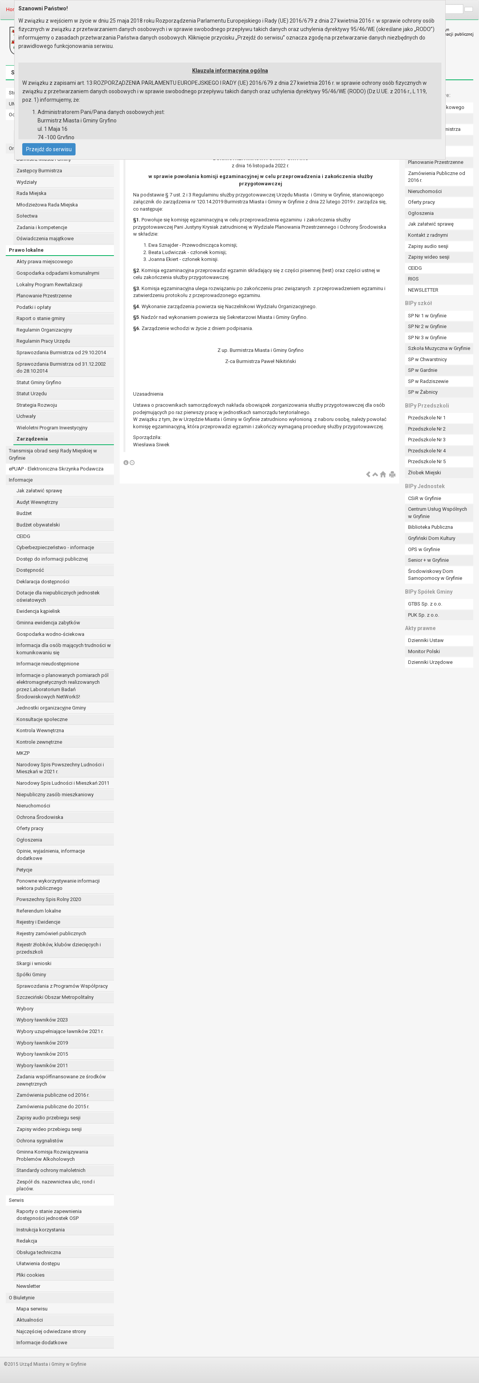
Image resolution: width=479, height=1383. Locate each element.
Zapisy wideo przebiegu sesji (49, 1129)
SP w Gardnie (422, 370)
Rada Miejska (31, 193)
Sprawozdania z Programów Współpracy (62, 986)
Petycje (24, 870)
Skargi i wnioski (33, 963)
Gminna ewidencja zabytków (48, 622)
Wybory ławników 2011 (42, 1065)
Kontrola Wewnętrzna (40, 730)
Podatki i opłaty (33, 307)
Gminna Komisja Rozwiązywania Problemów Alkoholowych (52, 1155)
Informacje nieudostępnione (47, 664)
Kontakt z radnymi (428, 235)
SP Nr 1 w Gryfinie (427, 316)
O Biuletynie (22, 1297)
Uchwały (26, 416)
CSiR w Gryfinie (424, 498)
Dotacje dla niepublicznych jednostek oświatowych (58, 596)
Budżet (24, 513)
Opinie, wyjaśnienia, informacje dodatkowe (50, 854)
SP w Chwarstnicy (427, 359)
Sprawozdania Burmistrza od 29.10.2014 (61, 352)
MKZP (23, 753)
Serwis (16, 1200)
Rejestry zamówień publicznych (51, 933)
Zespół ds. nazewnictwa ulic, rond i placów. (55, 1185)
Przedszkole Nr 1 (427, 418)
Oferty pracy (29, 828)
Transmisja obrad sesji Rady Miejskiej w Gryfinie (53, 454)
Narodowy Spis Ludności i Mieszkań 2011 (62, 783)
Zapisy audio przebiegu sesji (48, 1118)
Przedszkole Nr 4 (427, 451)
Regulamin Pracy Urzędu (43, 341)
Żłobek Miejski (424, 472)
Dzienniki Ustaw (426, 640)
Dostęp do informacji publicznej (52, 559)
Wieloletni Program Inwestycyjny (51, 428)
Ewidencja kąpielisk (38, 611)
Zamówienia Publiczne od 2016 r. (436, 176)
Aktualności (29, 1320)
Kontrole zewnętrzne (39, 742)
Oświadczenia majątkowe (45, 238)
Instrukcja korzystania (40, 1230)
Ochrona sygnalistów (39, 1141)
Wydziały (26, 182)
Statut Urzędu (31, 393)
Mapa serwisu (32, 1309)
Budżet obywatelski (38, 525)
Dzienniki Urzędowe (430, 662)
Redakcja (26, 1241)
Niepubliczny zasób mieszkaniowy (55, 794)
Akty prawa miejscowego (44, 261)
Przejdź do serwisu (49, 149)
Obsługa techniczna (38, 1252)
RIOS (413, 279)
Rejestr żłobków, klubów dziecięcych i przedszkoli (58, 948)
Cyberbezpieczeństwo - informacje (55, 547)
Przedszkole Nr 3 (427, 439)
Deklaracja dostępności (42, 581)
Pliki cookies (30, 1275)
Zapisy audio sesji (428, 246)
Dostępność (30, 570)
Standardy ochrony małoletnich (51, 1170)
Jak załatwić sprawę (39, 490)
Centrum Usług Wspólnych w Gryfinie (437, 512)
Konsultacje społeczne (41, 719)
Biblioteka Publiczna (430, 527)
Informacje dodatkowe (41, 1342)
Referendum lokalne (38, 911)
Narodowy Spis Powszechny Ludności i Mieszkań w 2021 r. (60, 768)
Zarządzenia (32, 439)
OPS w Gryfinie (424, 549)
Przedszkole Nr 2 (427, 429)
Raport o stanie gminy (40, 318)
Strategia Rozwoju (36, 405)
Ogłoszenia (29, 840)
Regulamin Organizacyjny (44, 330)
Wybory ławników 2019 (42, 1043)
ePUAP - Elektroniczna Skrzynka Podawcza (56, 469)
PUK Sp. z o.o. (423, 615)
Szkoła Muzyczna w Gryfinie (439, 348)
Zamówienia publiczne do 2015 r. (52, 1106)
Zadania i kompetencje (41, 227)
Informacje (21, 480)
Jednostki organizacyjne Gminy (51, 708)
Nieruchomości (33, 806)
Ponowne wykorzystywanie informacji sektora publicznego (58, 884)
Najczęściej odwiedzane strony (51, 1331)
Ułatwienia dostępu (38, 1263)
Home (13, 9)
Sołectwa (27, 216)
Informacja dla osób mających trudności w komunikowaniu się (63, 648)
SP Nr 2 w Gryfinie (427, 326)
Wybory (24, 1009)
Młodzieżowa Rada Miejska (47, 205)
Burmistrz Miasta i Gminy (43, 159)
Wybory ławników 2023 (42, 1020)
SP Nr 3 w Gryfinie (427, 337)
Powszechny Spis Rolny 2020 (48, 899)
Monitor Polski (424, 651)
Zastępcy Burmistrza (39, 170)
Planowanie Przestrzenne (44, 296)
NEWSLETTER (423, 290)
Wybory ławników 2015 (42, 1054)
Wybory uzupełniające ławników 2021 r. (60, 1031)
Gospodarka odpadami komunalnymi (57, 273)
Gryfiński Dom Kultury (431, 538)
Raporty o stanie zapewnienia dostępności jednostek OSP (49, 1214)
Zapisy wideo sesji (428, 257)
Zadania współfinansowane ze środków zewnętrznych (61, 1080)
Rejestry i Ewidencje (38, 922)
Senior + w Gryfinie (428, 560)
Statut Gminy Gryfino (38, 382)
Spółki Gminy (31, 974)
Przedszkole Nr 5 (427, 461)
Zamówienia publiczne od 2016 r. (52, 1095)
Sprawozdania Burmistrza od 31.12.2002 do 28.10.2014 (61, 367)
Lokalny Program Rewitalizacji (49, 284)
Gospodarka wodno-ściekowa (50, 634)
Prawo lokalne (26, 250)
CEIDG (23, 536)
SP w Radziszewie (428, 381)
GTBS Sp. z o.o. (425, 604)
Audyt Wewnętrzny (37, 502)
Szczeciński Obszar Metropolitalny (55, 997)
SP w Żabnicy (423, 392)
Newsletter (28, 1286)
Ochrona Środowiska (39, 817)
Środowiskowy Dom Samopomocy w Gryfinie (435, 574)
